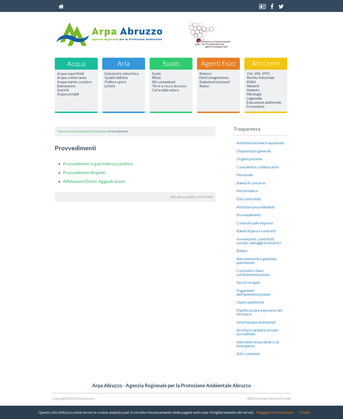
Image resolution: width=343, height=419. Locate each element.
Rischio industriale (260, 77)
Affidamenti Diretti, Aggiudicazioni (94, 181)
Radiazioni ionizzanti (214, 82)
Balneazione (66, 86)
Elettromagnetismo (214, 77)
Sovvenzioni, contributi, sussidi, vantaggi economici (259, 241)
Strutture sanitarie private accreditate (257, 332)
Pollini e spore (115, 82)
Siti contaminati (163, 82)
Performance (247, 190)
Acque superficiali (70, 73)
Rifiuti (156, 77)
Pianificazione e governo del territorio (259, 312)
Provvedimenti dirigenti (84, 172)
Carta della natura (165, 90)
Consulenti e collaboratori (258, 167)
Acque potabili (68, 94)
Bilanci (242, 250)
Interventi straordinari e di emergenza (258, 344)
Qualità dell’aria (116, 77)
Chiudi (304, 412)
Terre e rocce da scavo (169, 86)
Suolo (156, 73)
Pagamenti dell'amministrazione (253, 292)
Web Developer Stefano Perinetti (269, 398)
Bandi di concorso (251, 183)
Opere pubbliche (250, 302)
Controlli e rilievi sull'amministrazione (253, 272)
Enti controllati (249, 199)
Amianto (253, 90)
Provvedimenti (249, 214)
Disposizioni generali (254, 151)
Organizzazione (249, 158)
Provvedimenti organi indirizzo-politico (98, 163)
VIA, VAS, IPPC (258, 73)
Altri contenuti (248, 353)
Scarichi (63, 90)
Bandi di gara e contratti (256, 230)
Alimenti (253, 86)
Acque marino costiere (74, 82)
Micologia (254, 94)
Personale (245, 174)
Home (62, 131)
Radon (204, 86)
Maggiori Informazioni (274, 412)
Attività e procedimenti (255, 207)
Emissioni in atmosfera (122, 73)
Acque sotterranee (71, 77)
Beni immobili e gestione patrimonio (257, 260)
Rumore (205, 73)
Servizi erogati (248, 282)
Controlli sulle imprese (255, 223)
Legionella (254, 98)
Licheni (110, 86)
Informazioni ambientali (256, 322)
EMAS (251, 82)
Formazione (256, 106)
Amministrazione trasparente (260, 142)
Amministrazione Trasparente (87, 131)
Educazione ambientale (264, 102)
